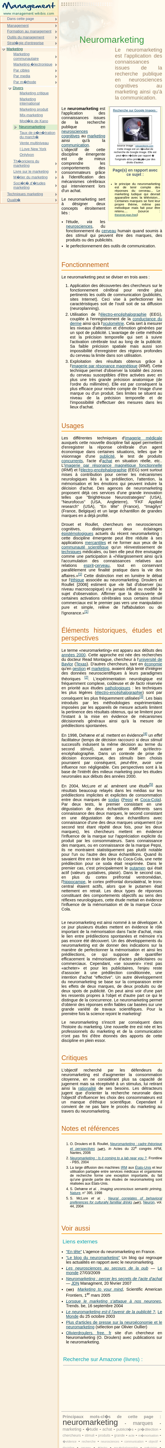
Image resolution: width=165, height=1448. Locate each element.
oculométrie (113, 323)
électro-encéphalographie (123, 314)
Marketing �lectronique (32, 64)
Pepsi (128, 799)
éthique (77, 580)
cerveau (109, 231)
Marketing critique (34, 93)
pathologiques (118, 688)
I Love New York (33, 149)
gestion (79, 668)
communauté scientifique (84, 547)
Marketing (15, 49)
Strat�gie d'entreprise (25, 43)
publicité (107, 456)
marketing (96, 136)
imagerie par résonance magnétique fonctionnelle (113, 465)
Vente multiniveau (34, 143)
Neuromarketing (32, 127)
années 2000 (73, 655)
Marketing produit (34, 109)
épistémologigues (77, 533)
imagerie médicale (143, 438)
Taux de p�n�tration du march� (37, 135)
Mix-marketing (31, 115)
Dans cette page (20, 19)
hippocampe (74, 881)
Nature (75, 1193)
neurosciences (79, 226)
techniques (71, 551)
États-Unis (143, 1168)
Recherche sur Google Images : (135, 110)
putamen (137, 868)
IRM (124, 1168)
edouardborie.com (144, 145)
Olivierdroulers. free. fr (88, 1333)
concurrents (72, 461)
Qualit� (13, 200)
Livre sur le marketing (31, 171)
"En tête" (74, 1251)
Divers (18, 88)
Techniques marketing (25, 194)
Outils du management (25, 37)
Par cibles (21, 70)
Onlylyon (27, 154)
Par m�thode (24, 82)
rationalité (87, 1088)
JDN (75, 1283)
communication (75, 145)
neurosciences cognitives (74, 133)
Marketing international (30, 101)
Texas (81, 664)
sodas (113, 799)
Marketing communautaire (26, 56)
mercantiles (95, 542)
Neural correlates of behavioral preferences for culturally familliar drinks (116, 1200)
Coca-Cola (150, 799)
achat (107, 461)
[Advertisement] (87, 18)
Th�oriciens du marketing (26, 163)
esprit (89, 565)
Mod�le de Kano (34, 121)
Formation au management (29, 31)
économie (153, 664)
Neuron (148, 1202)
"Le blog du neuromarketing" (93, 1257)
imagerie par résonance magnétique (104, 366)
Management (18, 25)
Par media (21, 76)
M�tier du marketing (30, 177)
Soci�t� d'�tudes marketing (29, 185)
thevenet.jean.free (126, 214)
